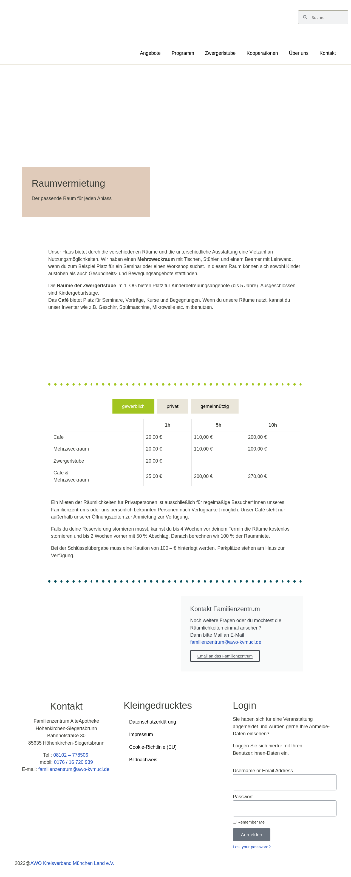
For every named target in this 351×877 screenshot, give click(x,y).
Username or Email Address (263, 770)
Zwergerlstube (220, 53)
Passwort (243, 796)
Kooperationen (262, 53)
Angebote (150, 53)
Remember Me (249, 822)
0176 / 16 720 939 (73, 762)
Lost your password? (252, 846)
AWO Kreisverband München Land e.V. (73, 863)
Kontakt (327, 53)
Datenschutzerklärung (152, 722)
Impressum (141, 734)
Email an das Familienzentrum (225, 656)
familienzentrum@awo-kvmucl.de (225, 642)
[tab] (133, 406)
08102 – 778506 (71, 755)
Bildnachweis (143, 759)
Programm (183, 53)
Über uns (298, 53)
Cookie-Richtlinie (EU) (153, 747)
